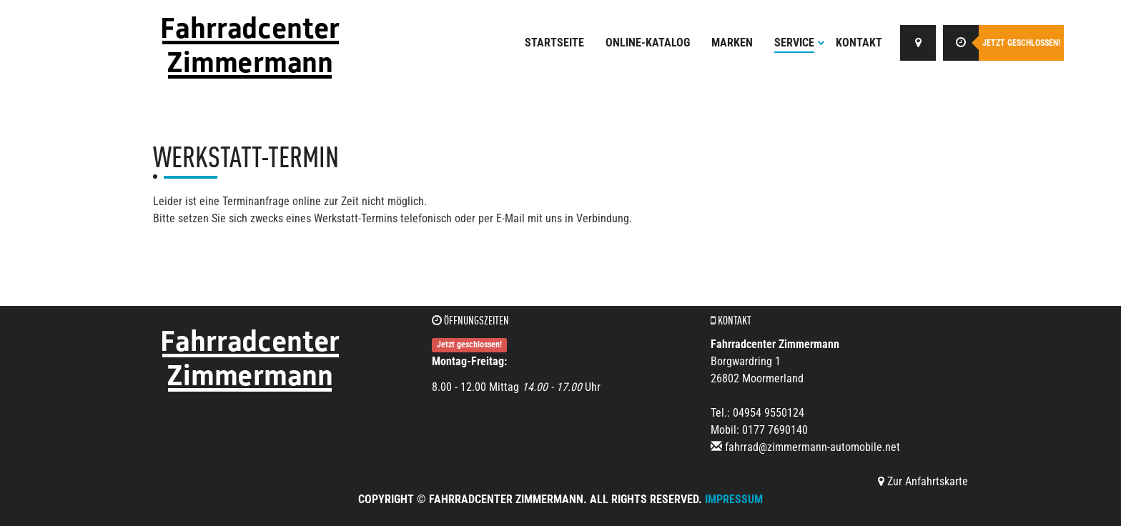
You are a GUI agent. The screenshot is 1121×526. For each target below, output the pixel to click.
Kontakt (859, 42)
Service (799, 42)
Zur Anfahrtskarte (923, 481)
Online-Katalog (648, 42)
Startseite (554, 42)
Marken (732, 42)
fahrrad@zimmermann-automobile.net (812, 447)
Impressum (734, 499)
